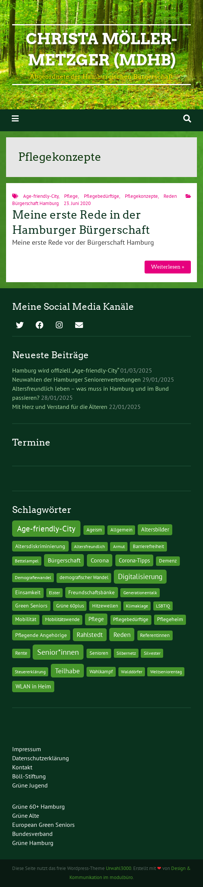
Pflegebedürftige (101, 196)
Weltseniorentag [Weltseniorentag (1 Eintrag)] (166, 671)
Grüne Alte (25, 815)
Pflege (71, 196)
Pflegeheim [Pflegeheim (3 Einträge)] (170, 619)
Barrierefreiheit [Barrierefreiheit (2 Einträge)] (148, 546)
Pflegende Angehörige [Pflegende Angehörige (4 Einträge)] (41, 635)
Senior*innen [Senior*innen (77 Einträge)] (58, 652)
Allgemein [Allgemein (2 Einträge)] (121, 530)
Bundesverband (32, 833)
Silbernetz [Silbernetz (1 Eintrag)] (126, 653)
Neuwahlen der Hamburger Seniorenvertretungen (76, 379)
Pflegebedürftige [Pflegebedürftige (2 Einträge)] (130, 619)
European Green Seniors (43, 824)
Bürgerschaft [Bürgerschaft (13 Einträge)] (64, 560)
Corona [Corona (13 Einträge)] (100, 560)
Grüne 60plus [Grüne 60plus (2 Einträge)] (70, 606)
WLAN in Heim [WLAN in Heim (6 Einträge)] (33, 686)
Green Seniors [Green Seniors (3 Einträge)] (31, 605)
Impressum (26, 749)
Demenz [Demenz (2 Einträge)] (168, 561)
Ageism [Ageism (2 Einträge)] (94, 530)
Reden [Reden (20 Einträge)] (122, 634)
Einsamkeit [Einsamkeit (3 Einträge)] (28, 592)
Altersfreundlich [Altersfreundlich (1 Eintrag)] (89, 546)
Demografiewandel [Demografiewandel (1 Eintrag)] (33, 577)
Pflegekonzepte (141, 196)
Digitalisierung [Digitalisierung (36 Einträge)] (140, 576)
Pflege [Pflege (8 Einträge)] (96, 619)
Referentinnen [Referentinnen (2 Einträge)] (155, 635)
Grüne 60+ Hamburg (38, 806)
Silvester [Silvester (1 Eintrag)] (152, 653)
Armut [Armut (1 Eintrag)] (119, 546)
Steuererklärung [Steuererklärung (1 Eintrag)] (30, 671)
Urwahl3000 (118, 868)
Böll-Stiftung (29, 776)
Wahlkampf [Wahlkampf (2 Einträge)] (101, 671)
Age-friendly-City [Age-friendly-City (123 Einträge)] (46, 528)
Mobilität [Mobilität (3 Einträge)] (25, 619)
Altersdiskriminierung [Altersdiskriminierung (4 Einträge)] (40, 546)
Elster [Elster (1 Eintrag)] (54, 592)
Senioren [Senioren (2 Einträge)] (99, 653)
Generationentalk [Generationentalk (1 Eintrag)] (140, 592)
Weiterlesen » (167, 267)
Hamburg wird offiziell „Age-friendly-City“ (65, 370)
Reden (170, 196)
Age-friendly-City (40, 196)
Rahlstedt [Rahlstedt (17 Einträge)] (90, 635)
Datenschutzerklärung (40, 758)
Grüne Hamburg (33, 843)
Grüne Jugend (30, 785)
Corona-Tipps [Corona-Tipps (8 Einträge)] (134, 560)
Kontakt (22, 767)
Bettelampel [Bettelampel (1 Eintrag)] (27, 561)
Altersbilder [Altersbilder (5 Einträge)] (155, 529)
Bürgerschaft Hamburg (35, 203)
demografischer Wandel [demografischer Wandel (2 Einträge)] (84, 577)
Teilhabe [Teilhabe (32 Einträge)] (67, 670)
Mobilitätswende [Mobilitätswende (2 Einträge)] (62, 619)
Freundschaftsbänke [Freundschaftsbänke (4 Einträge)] (91, 592)
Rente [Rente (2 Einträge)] (21, 653)
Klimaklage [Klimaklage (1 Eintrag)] (137, 606)
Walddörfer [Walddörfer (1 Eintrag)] (131, 671)
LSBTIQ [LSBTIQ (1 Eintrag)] (163, 606)
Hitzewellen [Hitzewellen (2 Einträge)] (105, 606)
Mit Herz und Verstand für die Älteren (59, 406)
